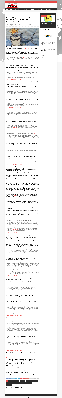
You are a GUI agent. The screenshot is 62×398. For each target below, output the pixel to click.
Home (7, 9)
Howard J (22, 46)
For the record (9, 198)
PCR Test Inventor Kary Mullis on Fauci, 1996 (14, 153)
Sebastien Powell (13, 49)
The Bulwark (42, 55)
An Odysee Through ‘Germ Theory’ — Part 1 (14, 79)
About (11, 9)
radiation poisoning (11, 211)
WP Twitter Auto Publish (27, 397)
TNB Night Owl (9, 384)
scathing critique (15, 229)
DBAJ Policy (32, 9)
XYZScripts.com (36, 397)
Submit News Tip (40, 9)
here (34, 133)
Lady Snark (19, 24)
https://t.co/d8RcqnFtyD (48, 46)
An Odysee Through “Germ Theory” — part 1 (14, 61)
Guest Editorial (24, 9)
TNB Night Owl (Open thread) (33, 24)
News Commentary (25, 24)
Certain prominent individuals (21, 74)
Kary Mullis (14, 127)
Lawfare (41, 57)
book (15, 195)
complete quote (26, 353)
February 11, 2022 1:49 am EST (11, 24)
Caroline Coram (25, 57)
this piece (27, 48)
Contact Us (17, 9)
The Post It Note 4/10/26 (47, 23)
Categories (47, 9)
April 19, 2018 (43, 50)
